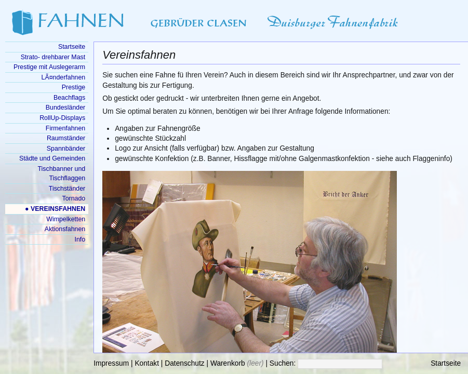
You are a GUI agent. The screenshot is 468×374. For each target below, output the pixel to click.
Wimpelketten (65, 219)
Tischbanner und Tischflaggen (61, 173)
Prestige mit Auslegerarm (49, 67)
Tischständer (67, 188)
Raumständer (66, 138)
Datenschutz (184, 363)
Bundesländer (65, 107)
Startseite (446, 363)
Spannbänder (66, 148)
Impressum (111, 363)
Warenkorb (227, 363)
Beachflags (69, 97)
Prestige (73, 87)
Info (80, 239)
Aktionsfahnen (65, 229)
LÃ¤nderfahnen (64, 77)
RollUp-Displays (62, 118)
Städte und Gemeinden (52, 158)
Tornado (73, 198)
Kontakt (147, 363)
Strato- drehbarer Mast (53, 57)
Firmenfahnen (65, 128)
